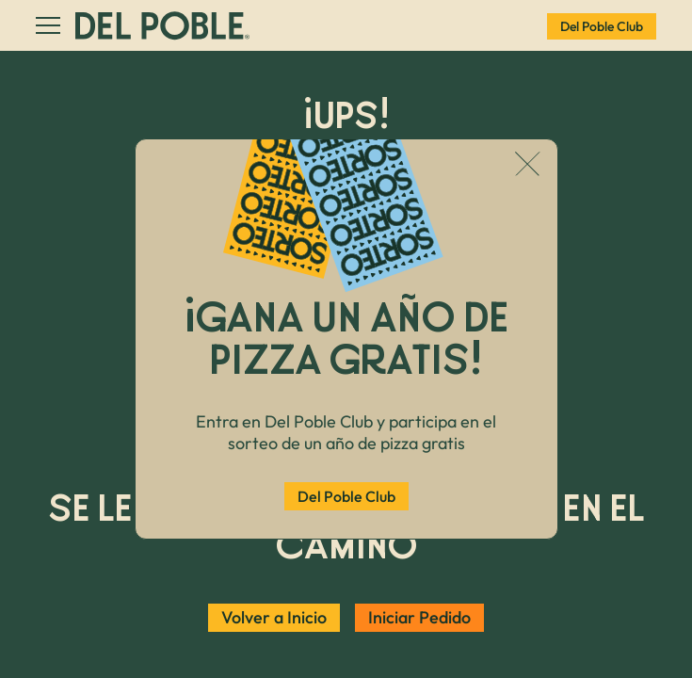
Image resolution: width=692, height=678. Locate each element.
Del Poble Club (346, 496)
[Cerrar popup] (527, 166)
